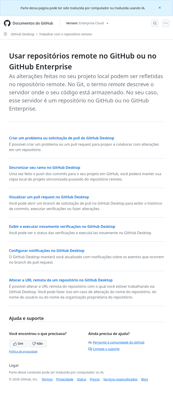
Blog (144, 379)
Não (37, 343)
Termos (47, 379)
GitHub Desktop (22, 34)
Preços (95, 379)
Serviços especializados (120, 379)
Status (81, 379)
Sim (18, 343)
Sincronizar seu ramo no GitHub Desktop (44, 167)
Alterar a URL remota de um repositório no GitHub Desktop (61, 280)
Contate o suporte (104, 349)
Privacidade (64, 379)
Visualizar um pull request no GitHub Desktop (49, 197)
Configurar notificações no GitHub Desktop (46, 250)
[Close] (160, 7)
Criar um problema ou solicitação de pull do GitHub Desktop (61, 138)
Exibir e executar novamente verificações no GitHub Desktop (62, 226)
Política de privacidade (23, 351)
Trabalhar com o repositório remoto (65, 34)
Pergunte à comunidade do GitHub (116, 342)
